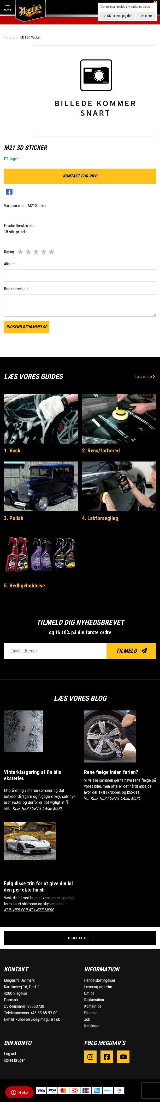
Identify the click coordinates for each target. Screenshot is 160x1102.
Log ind (10, 1053)
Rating (9, 251)
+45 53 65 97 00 (43, 1012)
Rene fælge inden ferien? (111, 772)
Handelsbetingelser (99, 980)
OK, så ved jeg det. (119, 16)
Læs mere (145, 376)
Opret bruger (14, 1060)
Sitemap (91, 1012)
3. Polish (13, 518)
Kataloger (92, 1025)
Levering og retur (98, 986)
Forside (9, 37)
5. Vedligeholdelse (24, 585)
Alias (9, 263)
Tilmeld (131, 651)
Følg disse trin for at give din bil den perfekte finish (38, 886)
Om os (89, 993)
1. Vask (12, 450)
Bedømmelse (16, 288)
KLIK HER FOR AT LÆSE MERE (37, 808)
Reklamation (94, 999)
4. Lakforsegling (100, 518)
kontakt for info (80, 176)
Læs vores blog (80, 698)
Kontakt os (93, 1006)
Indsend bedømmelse (26, 326)
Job (87, 1019)
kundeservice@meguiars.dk (38, 1019)
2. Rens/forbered (101, 450)
